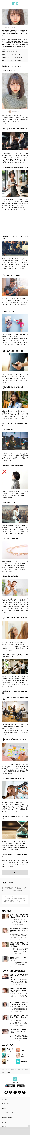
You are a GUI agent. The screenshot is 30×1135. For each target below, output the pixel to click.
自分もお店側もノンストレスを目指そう (11, 60)
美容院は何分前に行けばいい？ (9, 51)
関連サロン (4, 1122)
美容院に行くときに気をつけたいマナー (11, 54)
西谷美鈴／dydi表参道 (14, 111)
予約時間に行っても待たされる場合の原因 (12, 57)
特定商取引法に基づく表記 (8, 1113)
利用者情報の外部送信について (9, 1117)
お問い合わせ (5, 1099)
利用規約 (4, 1108)
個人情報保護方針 (6, 1103)
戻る (15, 872)
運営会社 (4, 1126)
